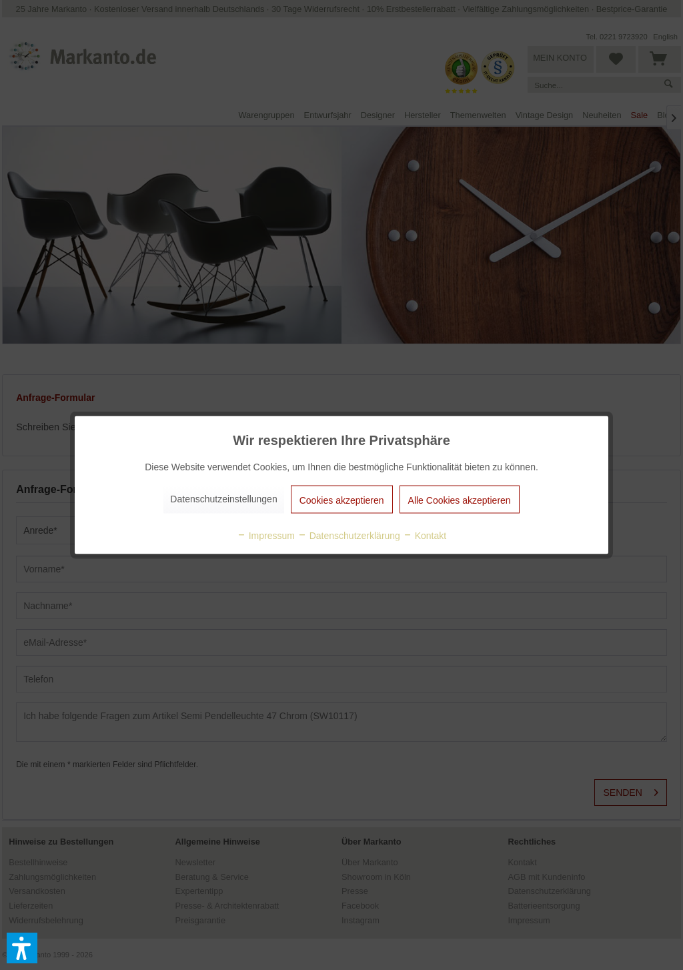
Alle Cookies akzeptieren (459, 500)
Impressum (266, 535)
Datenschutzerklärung (348, 535)
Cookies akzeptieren (341, 500)
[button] (22, 948)
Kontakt (424, 535)
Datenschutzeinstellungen (223, 499)
